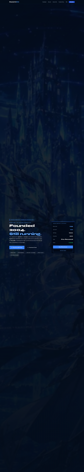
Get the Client (63, 250)
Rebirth (14, 2)
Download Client (32, 247)
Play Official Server (63, 246)
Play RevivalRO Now (16, 247)
